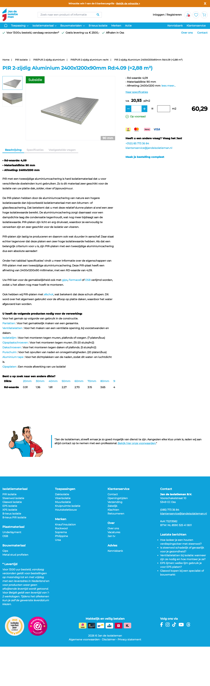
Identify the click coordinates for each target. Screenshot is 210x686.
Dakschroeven (11, 347)
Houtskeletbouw (66, 509)
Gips (5, 550)
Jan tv (111, 536)
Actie (128, 25)
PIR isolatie (21, 59)
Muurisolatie (63, 502)
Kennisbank (175, 25)
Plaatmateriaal (13, 527)
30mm (40, 381)
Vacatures (114, 532)
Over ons (187, 32)
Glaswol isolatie (12, 502)
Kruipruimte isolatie (67, 505)
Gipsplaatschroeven (15, 342)
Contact (202, 32)
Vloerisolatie (63, 498)
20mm (27, 381)
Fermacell (75, 279)
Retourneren (116, 513)
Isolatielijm (9, 337)
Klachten (113, 509)
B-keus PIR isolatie (14, 517)
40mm (53, 381)
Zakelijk (112, 505)
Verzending (115, 502)
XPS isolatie (9, 509)
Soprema (61, 532)
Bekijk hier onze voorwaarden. (137, 443)
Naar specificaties (137, 92)
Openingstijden (118, 498)
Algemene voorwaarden (84, 639)
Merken (116, 25)
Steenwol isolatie (13, 498)
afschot (48, 294)
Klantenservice (196, 25)
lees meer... (168, 85)
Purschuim (9, 352)
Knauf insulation (65, 524)
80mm (104, 381)
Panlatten (8, 323)
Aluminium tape (12, 357)
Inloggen (158, 14)
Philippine (61, 536)
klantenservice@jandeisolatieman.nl (149, 148)
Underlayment (11, 532)
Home (5, 59)
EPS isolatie (9, 505)
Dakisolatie (62, 494)
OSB (88, 279)
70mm (92, 381)
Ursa (58, 539)
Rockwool (61, 528)
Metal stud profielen (15, 554)
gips (64, 279)
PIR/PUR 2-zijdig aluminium (49, 59)
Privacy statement (129, 639)
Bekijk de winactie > (128, 3)
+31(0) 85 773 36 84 (137, 143)
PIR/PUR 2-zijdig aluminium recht (90, 59)
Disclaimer (108, 639)
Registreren (174, 14)
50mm (66, 381)
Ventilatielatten (12, 328)
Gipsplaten (9, 366)
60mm (79, 381)
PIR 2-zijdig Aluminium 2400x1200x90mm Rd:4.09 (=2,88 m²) (148, 59)
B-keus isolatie (98, 25)
